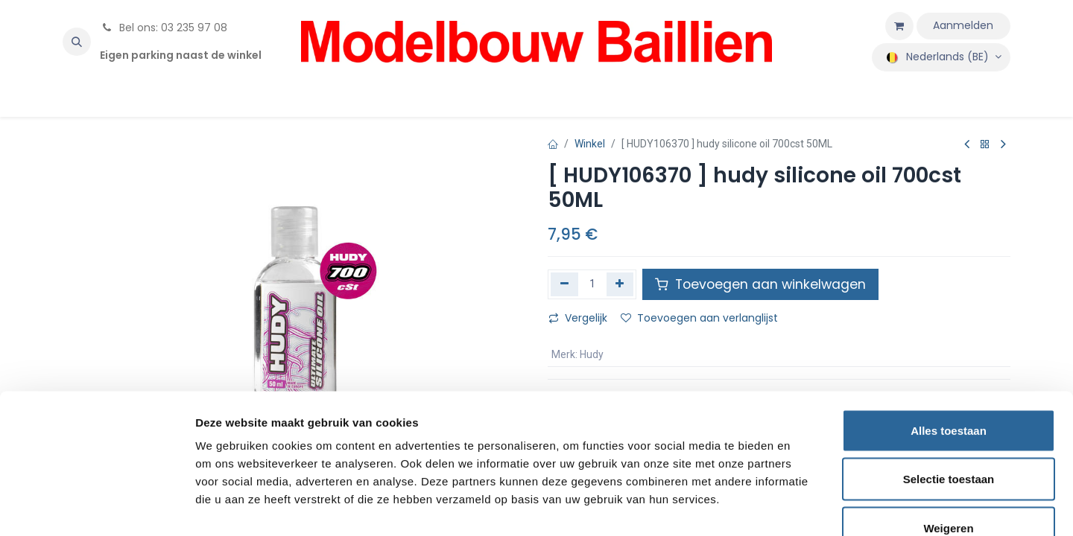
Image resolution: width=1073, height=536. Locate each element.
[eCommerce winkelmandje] (899, 26)
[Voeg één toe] (620, 284)
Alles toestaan (949, 340)
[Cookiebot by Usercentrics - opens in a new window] (96, 507)
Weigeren (948, 438)
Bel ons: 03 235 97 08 (163, 27)
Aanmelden (963, 25)
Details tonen (805, 506)
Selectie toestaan (949, 389)
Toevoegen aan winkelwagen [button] (760, 284)
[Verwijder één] (564, 284)
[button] (77, 42)
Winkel (590, 144)
